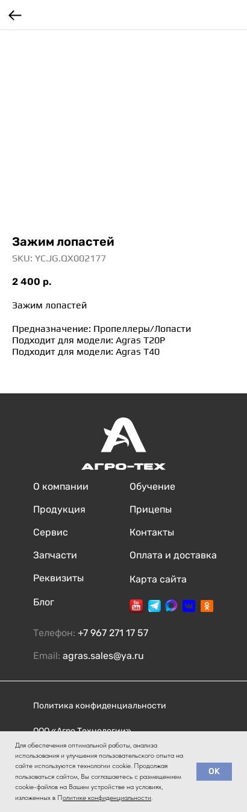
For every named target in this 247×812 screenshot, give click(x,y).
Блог (43, 602)
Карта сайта (158, 579)
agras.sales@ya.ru (103, 655)
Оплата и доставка (173, 555)
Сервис (50, 532)
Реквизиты (58, 578)
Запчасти (55, 555)
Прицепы (151, 509)
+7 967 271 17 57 (113, 633)
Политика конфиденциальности (99, 706)
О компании (61, 486)
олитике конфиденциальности (107, 797)
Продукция (59, 509)
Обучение (152, 486)
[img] (136, 606)
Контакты (152, 532)
